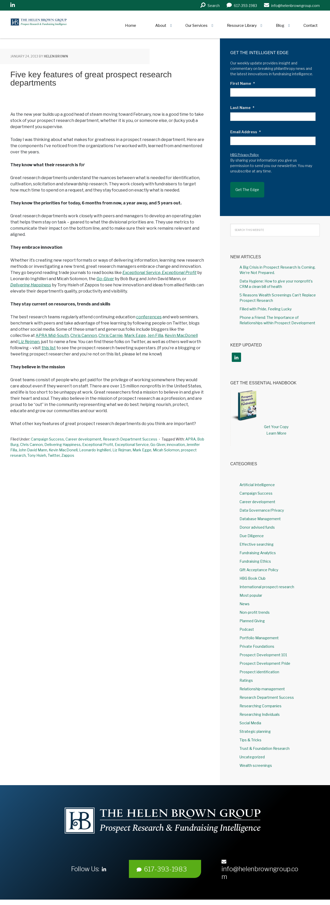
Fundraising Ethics (255, 555)
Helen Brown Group (58, 24)
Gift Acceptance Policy (259, 564)
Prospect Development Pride (265, 657)
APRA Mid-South (52, 335)
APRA (190, 439)
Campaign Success (47, 439)
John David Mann (33, 450)
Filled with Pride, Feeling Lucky (266, 303)
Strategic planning (255, 725)
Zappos (67, 455)
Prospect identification (259, 666)
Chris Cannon (83, 335)
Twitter (54, 455)
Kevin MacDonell (181, 335)
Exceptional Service (132, 444)
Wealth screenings (256, 759)
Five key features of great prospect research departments (91, 78)
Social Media (250, 717)
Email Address (245, 132)
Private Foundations (257, 640)
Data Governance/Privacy (262, 504)
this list (49, 347)
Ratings (246, 674)
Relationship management (262, 683)
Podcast (247, 623)
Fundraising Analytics (258, 547)
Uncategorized (252, 751)
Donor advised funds (257, 521)
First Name (242, 83)
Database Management (260, 513)
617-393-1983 (162, 863)
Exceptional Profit (97, 444)
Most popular (251, 589)
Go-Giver (105, 278)
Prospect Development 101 (263, 649)
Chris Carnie (110, 335)
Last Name (242, 107)
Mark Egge (135, 335)
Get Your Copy (276, 421)
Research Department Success (130, 439)
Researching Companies (261, 700)
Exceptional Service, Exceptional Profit (159, 272)
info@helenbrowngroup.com (259, 864)
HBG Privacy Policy (244, 155)
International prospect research (267, 581)
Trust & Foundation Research (265, 742)
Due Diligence (252, 530)
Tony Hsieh (36, 455)
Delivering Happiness (30, 285)
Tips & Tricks (250, 734)
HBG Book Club (253, 572)
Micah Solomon (166, 450)
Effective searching (257, 538)
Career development (83, 439)
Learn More (276, 427)
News (245, 598)
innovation (176, 444)
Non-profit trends (255, 606)
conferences (149, 316)
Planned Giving (252, 615)
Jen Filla (155, 335)
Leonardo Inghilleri (95, 450)
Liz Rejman (28, 341)
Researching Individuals (260, 708)
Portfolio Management (259, 632)
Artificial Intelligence (257, 479)
